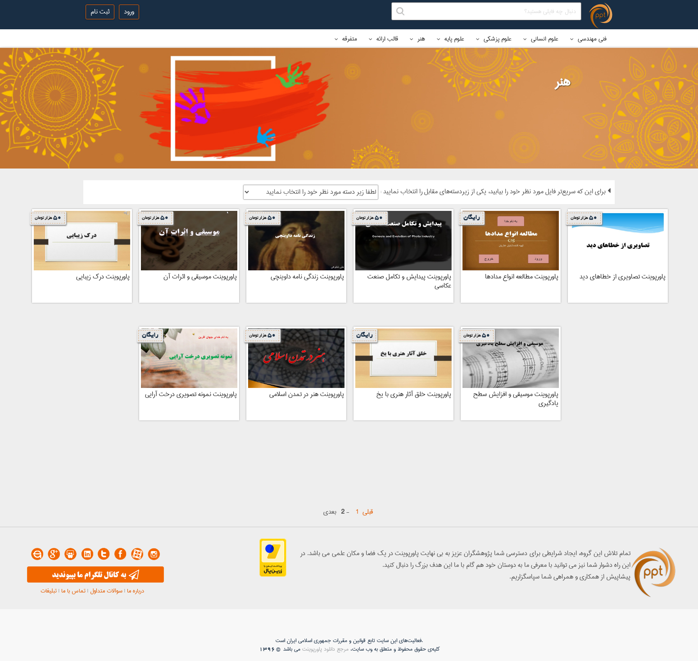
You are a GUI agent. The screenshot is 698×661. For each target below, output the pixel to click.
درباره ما (135, 590)
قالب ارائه (383, 38)
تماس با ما (73, 590)
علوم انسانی (540, 38)
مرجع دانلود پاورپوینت (325, 649)
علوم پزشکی (494, 38)
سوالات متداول (106, 590)
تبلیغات (49, 590)
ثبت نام (100, 12)
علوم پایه (450, 38)
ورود (129, 12)
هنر (417, 38)
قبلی (368, 512)
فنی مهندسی (588, 38)
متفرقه (346, 38)
